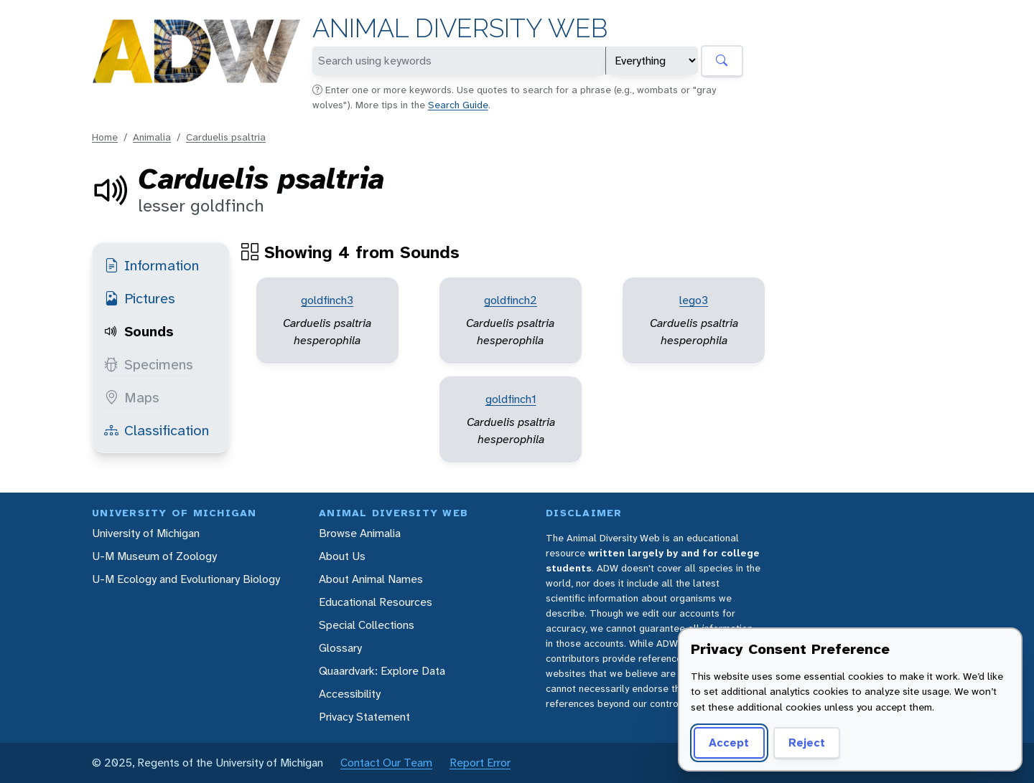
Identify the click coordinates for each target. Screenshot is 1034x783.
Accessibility (350, 693)
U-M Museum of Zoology (154, 556)
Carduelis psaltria (226, 136)
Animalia (152, 136)
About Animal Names (371, 579)
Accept (729, 742)
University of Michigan (146, 533)
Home (105, 136)
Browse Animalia (360, 533)
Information (151, 265)
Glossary (340, 647)
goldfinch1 (510, 399)
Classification (156, 430)
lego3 (693, 300)
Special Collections (366, 624)
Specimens (148, 364)
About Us (342, 556)
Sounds (139, 331)
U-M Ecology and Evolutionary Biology (186, 579)
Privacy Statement (364, 716)
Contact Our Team (386, 762)
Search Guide (458, 104)
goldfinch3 (327, 300)
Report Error (480, 762)
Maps (131, 397)
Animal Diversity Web (459, 28)
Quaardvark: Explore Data (382, 670)
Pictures (139, 298)
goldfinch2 (510, 300)
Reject (806, 742)
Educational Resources (375, 601)
